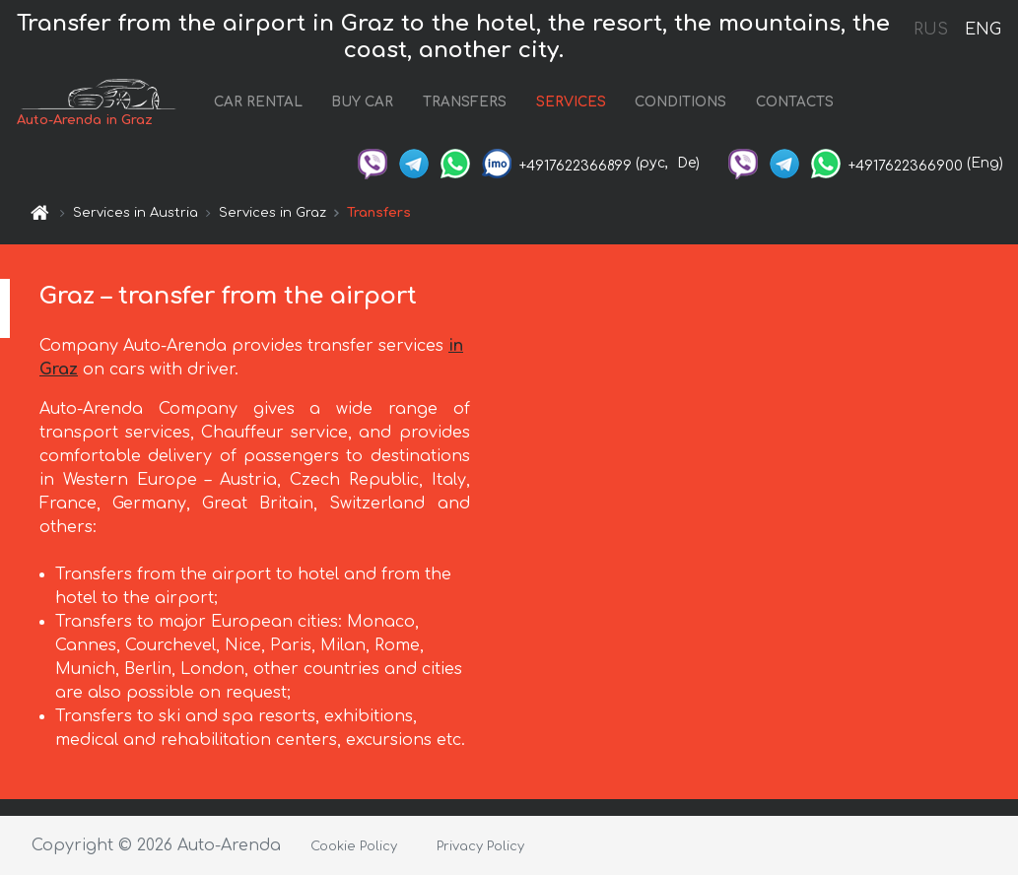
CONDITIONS (680, 102)
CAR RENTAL (258, 102)
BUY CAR (362, 102)
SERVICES (571, 102)
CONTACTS (795, 102)
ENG (982, 29)
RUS (931, 29)
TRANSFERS (465, 102)
